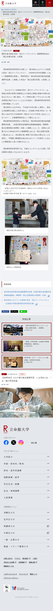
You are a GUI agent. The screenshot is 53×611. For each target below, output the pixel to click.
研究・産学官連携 (13, 470)
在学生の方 (9, 519)
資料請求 (25, 558)
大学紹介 (8, 456)
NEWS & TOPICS (10, 9)
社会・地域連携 (11, 490)
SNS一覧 (34, 442)
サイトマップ (23, 574)
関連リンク (33, 574)
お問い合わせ (8, 558)
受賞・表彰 (6, 62)
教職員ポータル (9, 566)
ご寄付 (35, 558)
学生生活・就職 (11, 483)
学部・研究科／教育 (14, 463)
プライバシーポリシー (11, 578)
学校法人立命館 (9, 562)
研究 (4, 384)
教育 (7, 384)
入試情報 (8, 497)
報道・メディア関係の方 (16, 546)
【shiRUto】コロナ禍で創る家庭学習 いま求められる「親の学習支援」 (25, 379)
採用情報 (21, 562)
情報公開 (32, 562)
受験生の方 (9, 512)
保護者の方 (9, 526)
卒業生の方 (9, 532)
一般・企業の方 (11, 539)
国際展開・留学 (11, 477)
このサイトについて (10, 574)
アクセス (17, 558)
